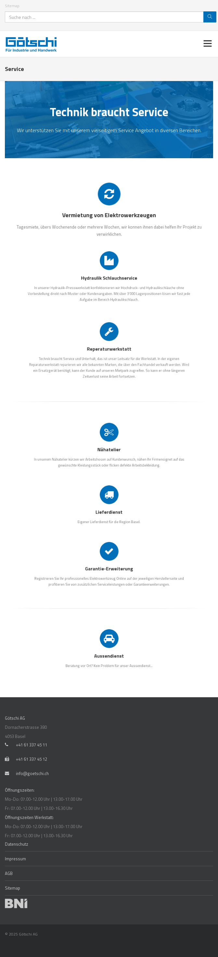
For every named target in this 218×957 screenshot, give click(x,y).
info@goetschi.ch (32, 773)
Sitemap (12, 6)
